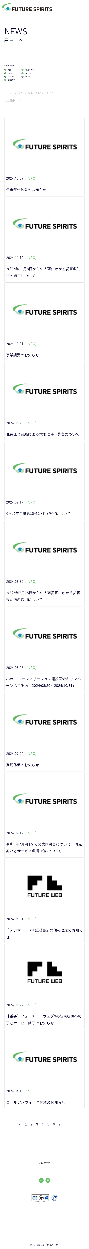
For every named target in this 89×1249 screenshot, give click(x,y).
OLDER (10, 101)
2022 (52, 93)
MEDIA (11, 77)
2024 (30, 93)
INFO (10, 74)
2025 (19, 93)
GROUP (11, 81)
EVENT (28, 77)
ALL (9, 70)
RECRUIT (29, 70)
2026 (8, 93)
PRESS (28, 74)
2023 (41, 93)
